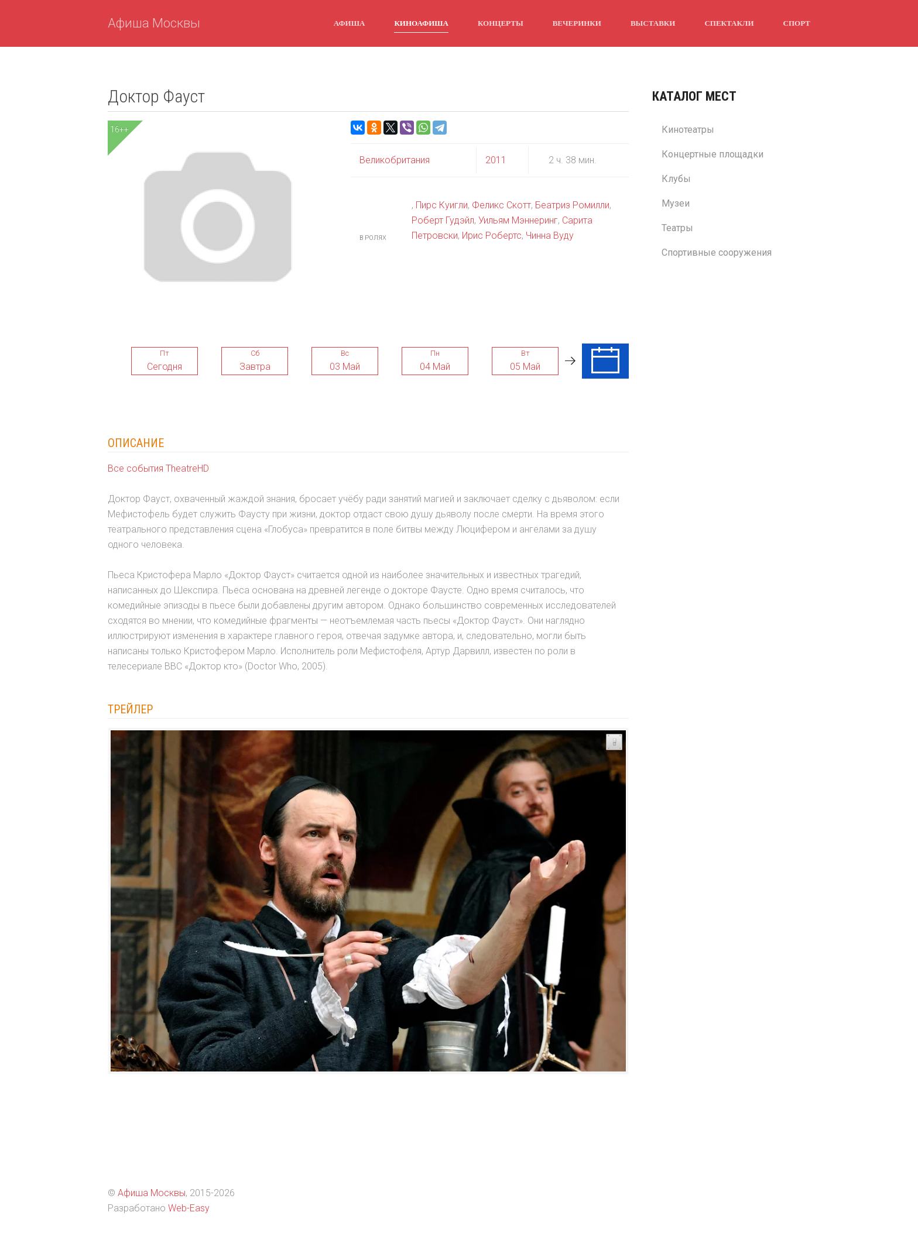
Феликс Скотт (501, 205)
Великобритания (394, 160)
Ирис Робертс (492, 235)
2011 (495, 160)
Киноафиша (421, 23)
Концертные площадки (712, 154)
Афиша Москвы (154, 23)
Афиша (349, 23)
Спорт (796, 23)
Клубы (676, 178)
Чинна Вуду (550, 235)
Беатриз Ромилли (572, 205)
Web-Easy (189, 1208)
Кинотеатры (688, 129)
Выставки (653, 23)
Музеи (676, 203)
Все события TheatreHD (158, 468)
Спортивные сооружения (717, 252)
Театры (677, 227)
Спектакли (728, 23)
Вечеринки (577, 23)
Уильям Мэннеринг (518, 220)
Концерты (500, 23)
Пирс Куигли (442, 205)
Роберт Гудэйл (443, 220)
